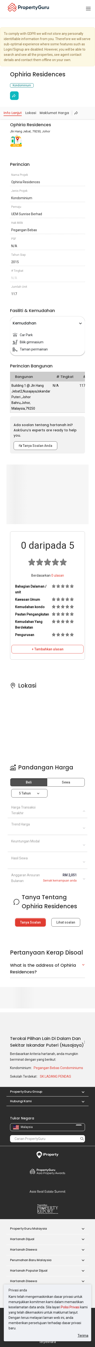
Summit (47, 1191)
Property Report (47, 1209)
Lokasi (30, 112)
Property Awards (47, 1171)
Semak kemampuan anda (60, 880)
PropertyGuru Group (26, 1091)
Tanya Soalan (30, 922)
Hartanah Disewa (23, 1249)
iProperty (47, 1155)
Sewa (66, 782)
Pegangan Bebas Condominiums (58, 1068)
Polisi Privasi (70, 1307)
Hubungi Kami (21, 1101)
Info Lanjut (13, 112)
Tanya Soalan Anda (35, 446)
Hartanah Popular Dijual (29, 1270)
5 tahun (25, 793)
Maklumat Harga (54, 112)
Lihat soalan (65, 922)
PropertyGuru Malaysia (28, 1228)
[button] (80, 1091)
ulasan (57, 575)
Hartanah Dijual (22, 1239)
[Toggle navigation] (88, 9)
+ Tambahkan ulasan (47, 649)
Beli (29, 782)
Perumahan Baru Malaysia (30, 1260)
